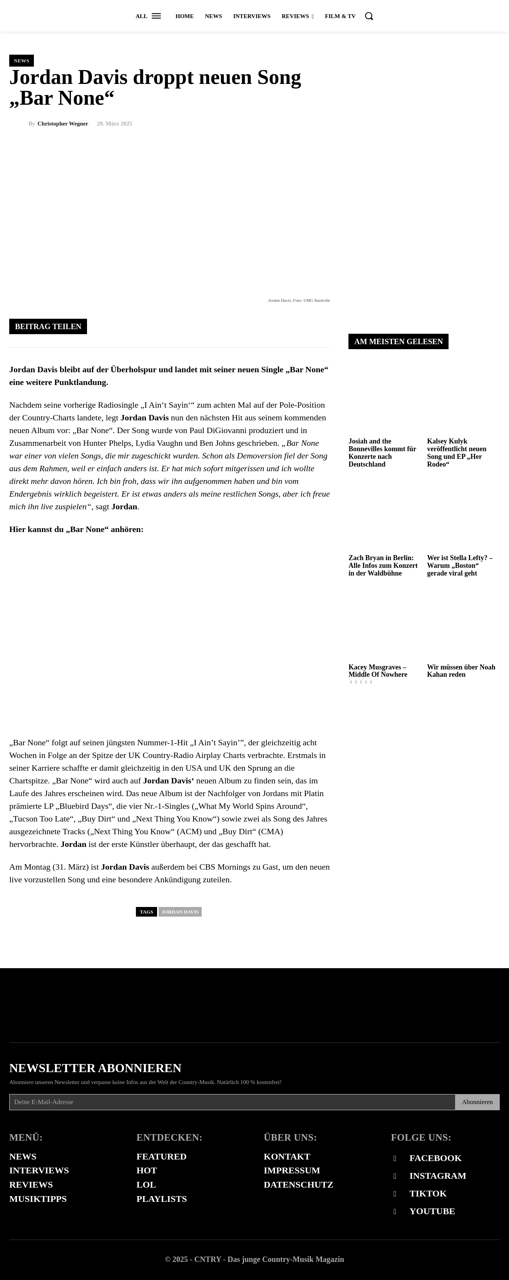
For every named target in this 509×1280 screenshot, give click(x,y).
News (21, 61)
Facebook (436, 1158)
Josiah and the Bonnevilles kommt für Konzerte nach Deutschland (382, 452)
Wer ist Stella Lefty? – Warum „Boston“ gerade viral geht (460, 565)
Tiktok (428, 1193)
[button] (368, 15)
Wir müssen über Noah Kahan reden (461, 671)
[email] (232, 1102)
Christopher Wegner (63, 124)
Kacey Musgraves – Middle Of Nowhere (377, 671)
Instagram (438, 1176)
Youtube (432, 1211)
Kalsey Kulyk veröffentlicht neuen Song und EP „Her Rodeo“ (456, 452)
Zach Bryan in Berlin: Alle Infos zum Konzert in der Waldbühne (382, 565)
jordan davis (180, 912)
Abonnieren (477, 1102)
